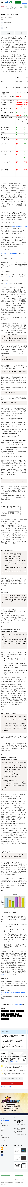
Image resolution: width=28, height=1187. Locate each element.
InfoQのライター (4, 1132)
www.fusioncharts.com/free (19, 226)
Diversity (3, 1140)
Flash (13, 1011)
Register (18, 2)
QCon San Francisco (19, 1132)
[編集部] (2, 28)
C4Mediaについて (5, 1137)
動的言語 (12, 1016)
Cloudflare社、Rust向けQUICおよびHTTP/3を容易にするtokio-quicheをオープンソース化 (13, 1036)
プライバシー (3, 1184)
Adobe (19, 1016)
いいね (8, 33)
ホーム (2, 1118)
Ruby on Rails (20, 1011)
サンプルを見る (14, 1061)
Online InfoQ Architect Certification (20, 1121)
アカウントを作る (5, 1120)
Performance (18, 1004)
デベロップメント (5, 1011)
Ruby (17, 1013)
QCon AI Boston (21, 1128)
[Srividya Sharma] (2, 23)
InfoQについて (4, 1135)
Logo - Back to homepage (8, 2)
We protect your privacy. (6, 1086)
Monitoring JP (5, 1016)
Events (2, 1128)
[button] (12, 1083)
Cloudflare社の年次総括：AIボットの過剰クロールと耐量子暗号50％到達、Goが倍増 (13, 1040)
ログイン (3, 1123)
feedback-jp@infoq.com (5, 1175)
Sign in (24, 2)
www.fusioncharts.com (15, 230)
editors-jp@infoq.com (19, 1175)
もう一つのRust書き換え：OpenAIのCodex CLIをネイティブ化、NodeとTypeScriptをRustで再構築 (13, 1046)
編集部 (5, 27)
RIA (2, 1013)
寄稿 (2, 1130)
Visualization (9, 1013)
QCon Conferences (5, 1125)
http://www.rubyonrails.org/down (9, 253)
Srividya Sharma (7, 22)
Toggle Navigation (2, 2)
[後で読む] (21, 33)
